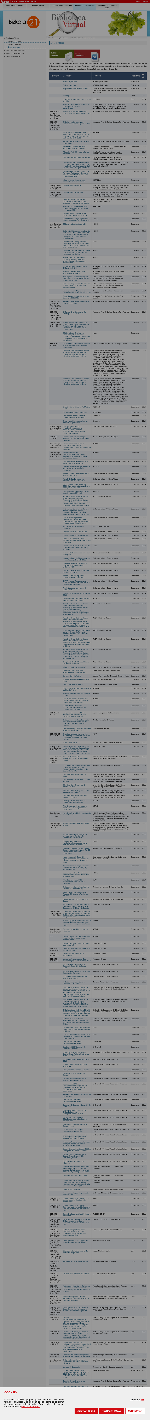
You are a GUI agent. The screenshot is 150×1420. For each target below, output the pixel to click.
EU (142, 1399)
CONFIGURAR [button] (135, 1411)
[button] (86, 1411)
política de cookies (30, 1406)
